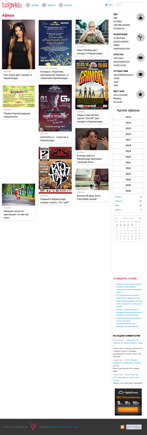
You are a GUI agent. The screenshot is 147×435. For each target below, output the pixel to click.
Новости (51, 5)
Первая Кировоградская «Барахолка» (17, 115)
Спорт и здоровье (120, 95)
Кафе (115, 18)
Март (117, 205)
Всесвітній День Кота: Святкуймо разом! (89, 197)
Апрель (118, 210)
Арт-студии (118, 102)
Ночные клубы (119, 38)
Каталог (68, 5)
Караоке (117, 45)
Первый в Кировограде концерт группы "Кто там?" (54, 201)
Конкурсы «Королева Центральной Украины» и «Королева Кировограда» (54, 75)
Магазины (117, 98)
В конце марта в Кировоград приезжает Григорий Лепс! (89, 158)
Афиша (34, 5)
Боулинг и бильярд (121, 41)
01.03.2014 (7, 110)
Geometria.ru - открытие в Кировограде (54, 139)
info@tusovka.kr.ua (57, 427)
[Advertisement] (18, 151)
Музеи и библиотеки (121, 62)
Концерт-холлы (120, 65)
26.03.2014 (7, 71)
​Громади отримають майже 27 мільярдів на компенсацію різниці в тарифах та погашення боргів (129, 312)
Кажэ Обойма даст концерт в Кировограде (89, 52)
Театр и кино (119, 58)
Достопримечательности (123, 75)
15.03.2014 (81, 192)
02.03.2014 (44, 196)
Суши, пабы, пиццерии (122, 25)
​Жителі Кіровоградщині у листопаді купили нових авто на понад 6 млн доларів (129, 303)
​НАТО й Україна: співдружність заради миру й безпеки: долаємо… (127, 363)
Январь (118, 197)
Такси (116, 85)
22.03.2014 (81, 152)
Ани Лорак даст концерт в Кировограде (18, 77)
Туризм (116, 78)
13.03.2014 (81, 112)
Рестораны (118, 21)
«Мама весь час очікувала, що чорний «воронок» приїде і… (128, 343)
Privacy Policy (72, 427)
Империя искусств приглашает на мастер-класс (16, 214)
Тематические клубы (122, 48)
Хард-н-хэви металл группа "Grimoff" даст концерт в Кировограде (89, 118)
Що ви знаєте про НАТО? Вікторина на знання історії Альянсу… (126, 377)
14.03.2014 (81, 47)
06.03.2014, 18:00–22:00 (48, 68)
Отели (116, 82)
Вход (110, 5)
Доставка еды (119, 28)
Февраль (119, 201)
